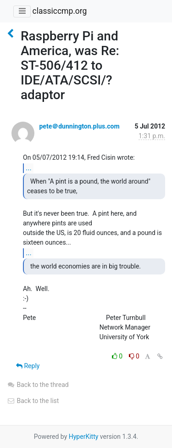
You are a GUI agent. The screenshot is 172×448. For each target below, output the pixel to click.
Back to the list (33, 400)
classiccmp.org (59, 11)
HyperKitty (84, 436)
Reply (27, 366)
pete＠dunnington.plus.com (79, 126)
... (29, 167)
